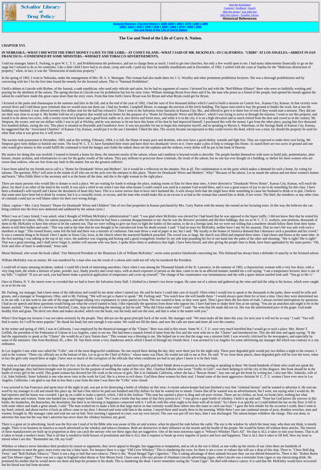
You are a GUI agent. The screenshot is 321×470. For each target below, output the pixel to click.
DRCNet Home (231, 11)
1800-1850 (167, 23)
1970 (181, 26)
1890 (205, 23)
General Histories (124, 23)
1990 (198, 26)
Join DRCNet (249, 11)
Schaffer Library (250, 15)
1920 (139, 26)
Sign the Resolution (240, 4)
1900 (122, 26)
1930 (148, 26)
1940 (156, 26)
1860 (179, 23)
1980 (190, 26)
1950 (165, 26)
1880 (196, 23)
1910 (131, 26)
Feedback (241, 8)
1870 (188, 23)
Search (252, 8)
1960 (173, 26)
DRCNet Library (229, 15)
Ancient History (148, 23)
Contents (229, 8)
